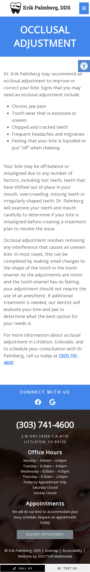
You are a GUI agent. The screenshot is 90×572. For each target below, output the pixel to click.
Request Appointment (45, 534)
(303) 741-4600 (45, 424)
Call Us (22, 568)
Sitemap (51, 550)
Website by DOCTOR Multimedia (45, 556)
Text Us (67, 568)
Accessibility (72, 550)
